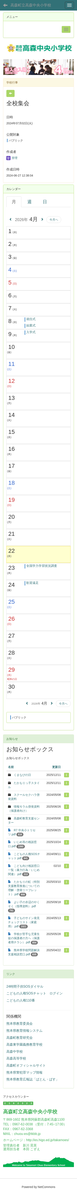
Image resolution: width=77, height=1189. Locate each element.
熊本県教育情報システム (24, 1030)
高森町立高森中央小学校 (30, 5)
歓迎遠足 (32, 582)
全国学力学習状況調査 (41, 565)
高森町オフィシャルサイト (26, 1065)
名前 (11, 767)
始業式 (31, 325)
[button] (8, 67)
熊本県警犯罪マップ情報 (24, 1072)
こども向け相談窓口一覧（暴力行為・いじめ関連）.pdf (24, 870)
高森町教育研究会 (19, 1037)
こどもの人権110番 (20, 1000)
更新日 (56, 767)
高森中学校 (14, 1051)
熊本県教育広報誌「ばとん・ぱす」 (32, 1079)
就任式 (31, 319)
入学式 (31, 332)
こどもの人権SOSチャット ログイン (34, 993)
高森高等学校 (16, 1058)
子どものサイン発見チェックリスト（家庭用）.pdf (24, 922)
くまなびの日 (22, 775)
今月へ (53, 219)
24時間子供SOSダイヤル (24, 986)
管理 (11, 158)
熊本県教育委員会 (19, 1023)
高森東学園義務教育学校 (24, 1044)
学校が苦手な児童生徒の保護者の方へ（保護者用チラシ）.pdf (24, 938)
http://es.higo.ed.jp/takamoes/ (47, 1140)
